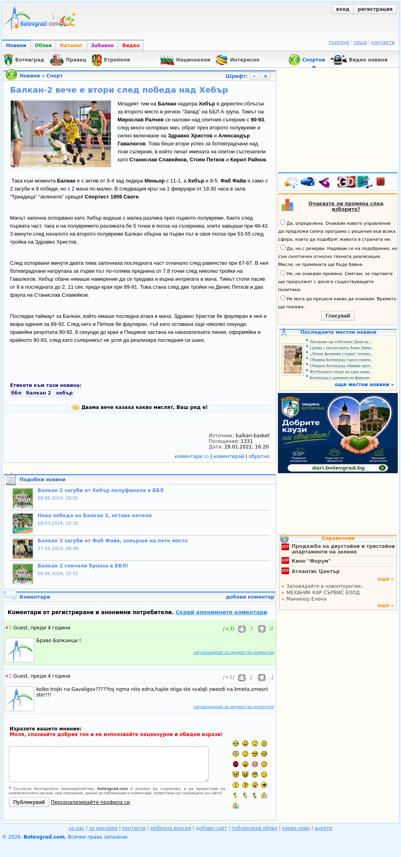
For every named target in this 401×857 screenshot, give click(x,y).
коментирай (229, 456)
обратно (259, 456)
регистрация (375, 9)
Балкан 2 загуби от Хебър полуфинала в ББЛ (101, 490)
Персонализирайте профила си (90, 802)
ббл (16, 393)
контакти (383, 42)
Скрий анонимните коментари (221, 612)
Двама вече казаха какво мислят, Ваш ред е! (140, 407)
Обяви (43, 45)
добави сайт (211, 828)
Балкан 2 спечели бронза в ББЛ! (83, 566)
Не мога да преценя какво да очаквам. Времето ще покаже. (337, 302)
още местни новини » (364, 384)
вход (342, 9)
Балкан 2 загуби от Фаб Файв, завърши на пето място (113, 541)
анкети (324, 828)
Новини (16, 45)
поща (360, 42)
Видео (131, 45)
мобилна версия (170, 828)
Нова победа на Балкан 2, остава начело (95, 515)
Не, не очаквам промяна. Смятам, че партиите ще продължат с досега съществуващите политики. (335, 281)
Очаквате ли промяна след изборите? (346, 206)
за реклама (103, 828)
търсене (339, 42)
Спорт (54, 76)
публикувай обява (254, 828)
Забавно (102, 45)
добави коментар (250, 597)
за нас (76, 828)
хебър (64, 393)
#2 (8, 676)
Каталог (71, 45)
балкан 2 (38, 393)
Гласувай (337, 316)
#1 (8, 628)
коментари (192, 456)
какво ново (296, 828)
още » (385, 579)
